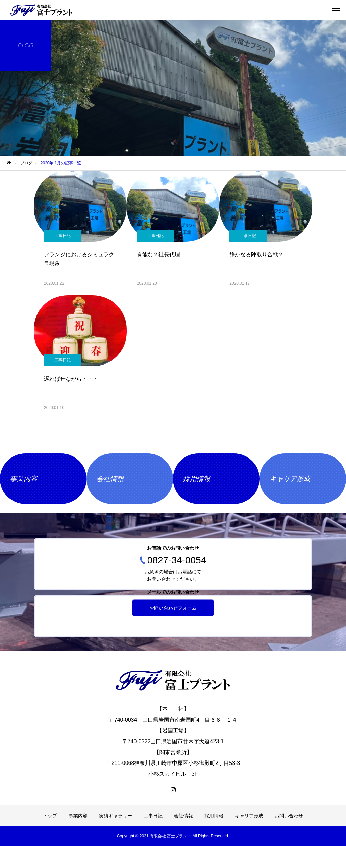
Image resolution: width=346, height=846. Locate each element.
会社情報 (183, 815)
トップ (50, 815)
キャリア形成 (249, 815)
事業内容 (78, 815)
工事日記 (62, 235)
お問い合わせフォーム (173, 608)
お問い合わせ (289, 815)
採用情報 (213, 815)
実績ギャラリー (115, 815)
